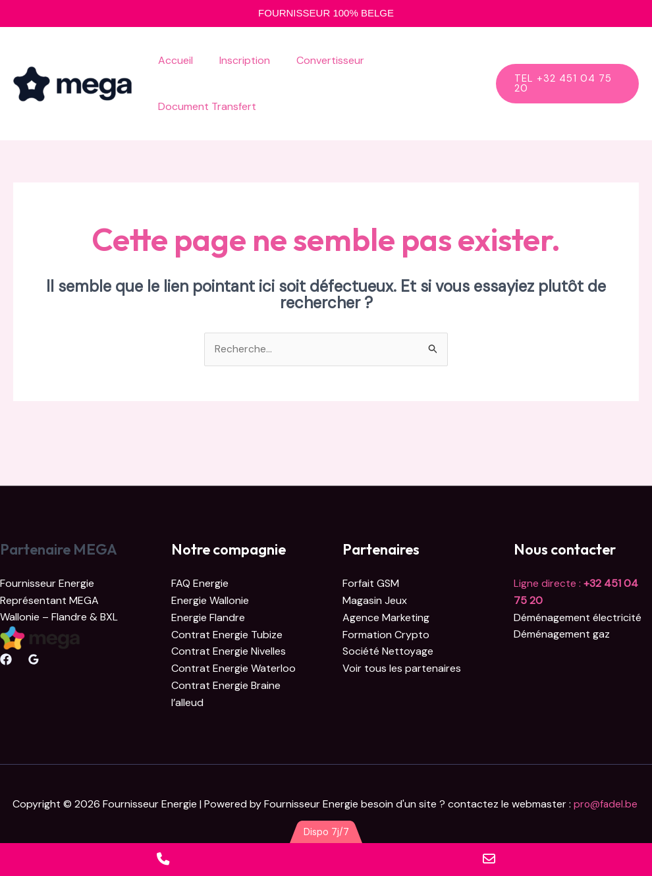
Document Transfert (204, 106)
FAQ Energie (200, 584)
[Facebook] (6, 660)
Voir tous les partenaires (401, 668)
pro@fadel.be (607, 803)
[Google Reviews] (34, 660)
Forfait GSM (370, 584)
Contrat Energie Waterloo (233, 668)
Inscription (236, 60)
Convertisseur (317, 60)
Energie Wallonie (210, 600)
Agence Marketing (385, 617)
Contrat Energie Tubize (227, 635)
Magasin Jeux (374, 600)
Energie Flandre (208, 617)
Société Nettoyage (387, 651)
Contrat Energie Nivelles (228, 651)
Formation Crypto (385, 635)
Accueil (172, 60)
